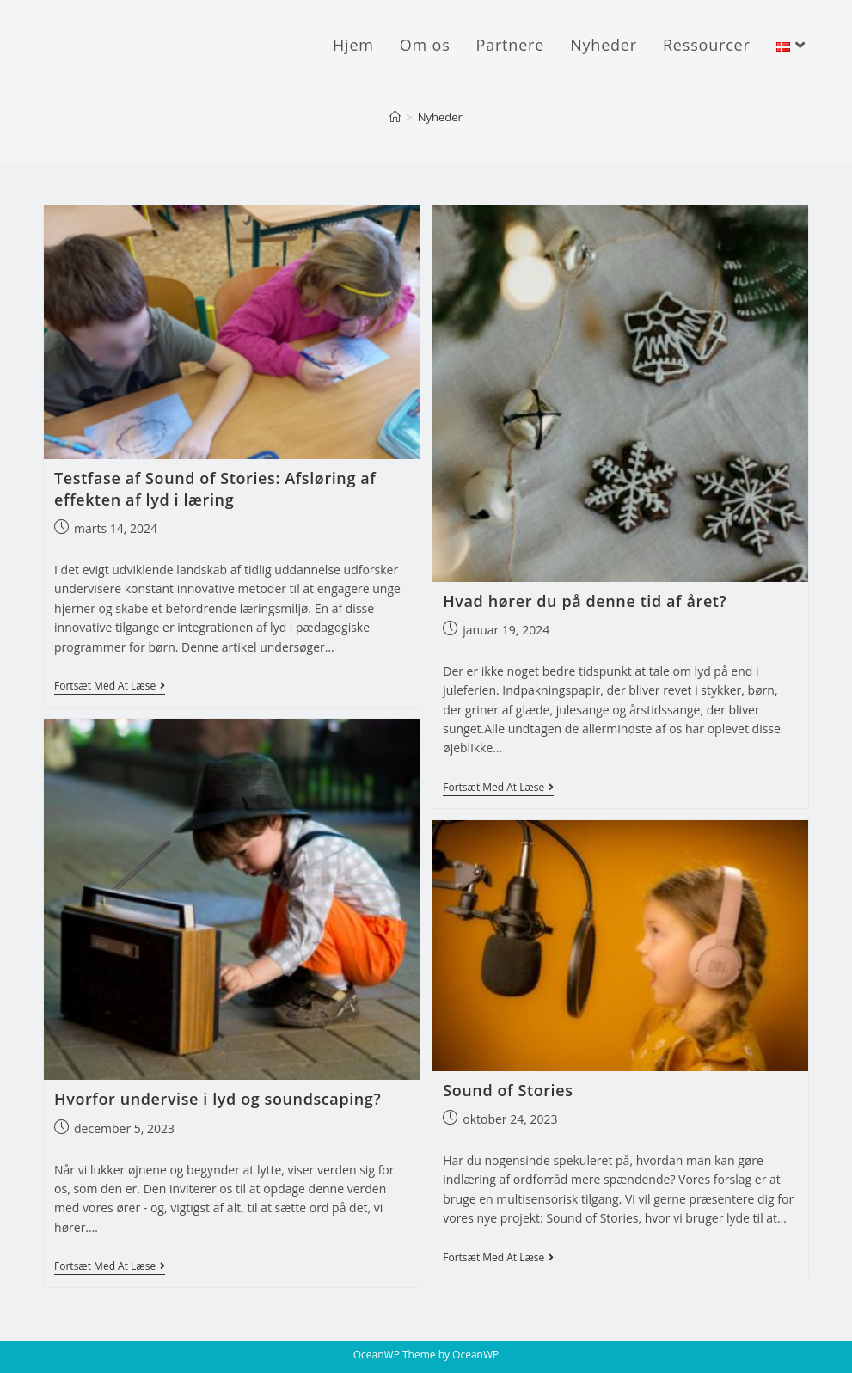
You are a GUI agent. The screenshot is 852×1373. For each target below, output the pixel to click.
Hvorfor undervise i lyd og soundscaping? (217, 1098)
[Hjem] (395, 117)
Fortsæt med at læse (109, 687)
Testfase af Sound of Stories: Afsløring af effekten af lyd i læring (215, 489)
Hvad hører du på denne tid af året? (584, 601)
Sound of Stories (508, 1090)
